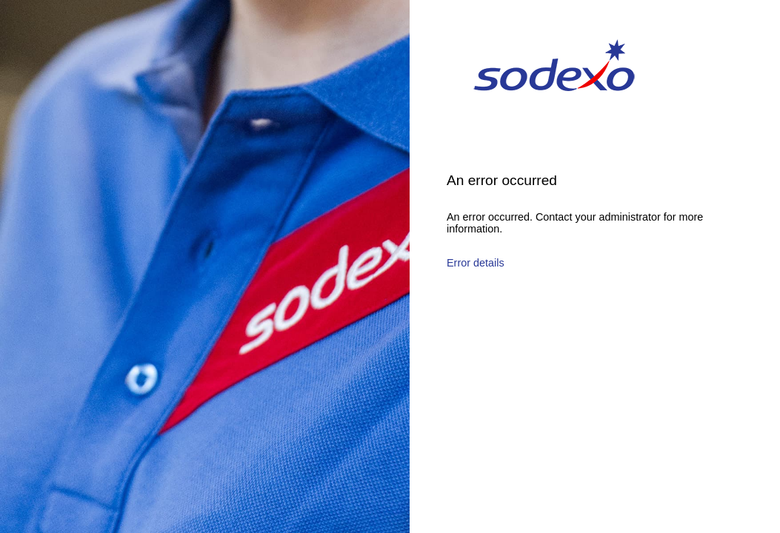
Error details (475, 263)
